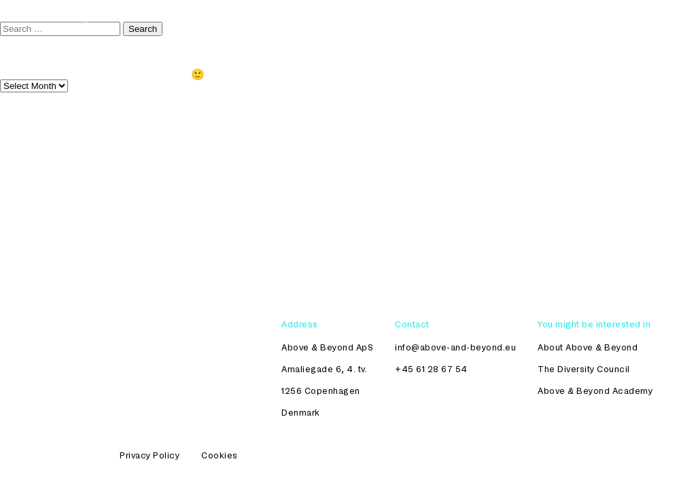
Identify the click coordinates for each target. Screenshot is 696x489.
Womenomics (586, 28)
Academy (513, 28)
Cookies (219, 455)
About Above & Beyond (588, 347)
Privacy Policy (149, 455)
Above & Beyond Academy (595, 390)
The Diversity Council (420, 28)
